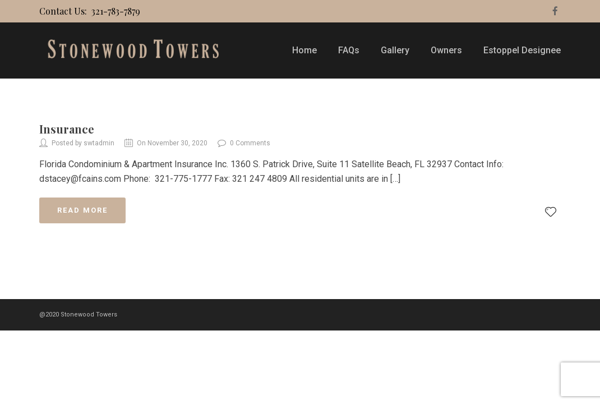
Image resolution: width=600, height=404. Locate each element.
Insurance (66, 128)
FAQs (348, 50)
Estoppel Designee (522, 50)
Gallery (395, 50)
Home (304, 50)
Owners (446, 50)
